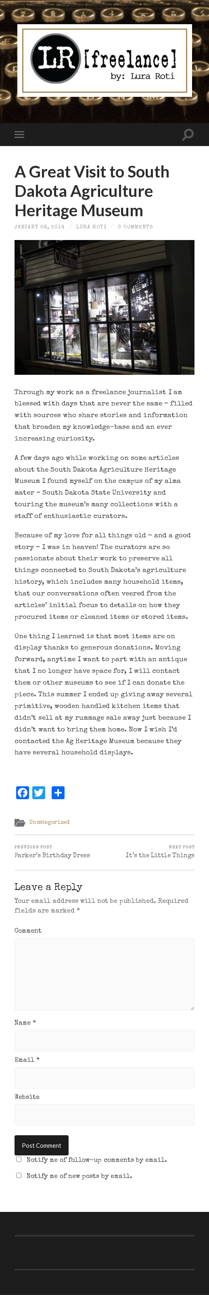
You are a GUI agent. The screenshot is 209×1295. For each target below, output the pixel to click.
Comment (28, 931)
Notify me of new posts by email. (79, 1177)
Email (27, 1060)
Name (25, 1023)
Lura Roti (91, 227)
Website (27, 1097)
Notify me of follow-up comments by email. (97, 1160)
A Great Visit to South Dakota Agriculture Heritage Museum (92, 191)
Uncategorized (49, 822)
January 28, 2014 (40, 227)
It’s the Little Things (160, 852)
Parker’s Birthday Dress (52, 852)
